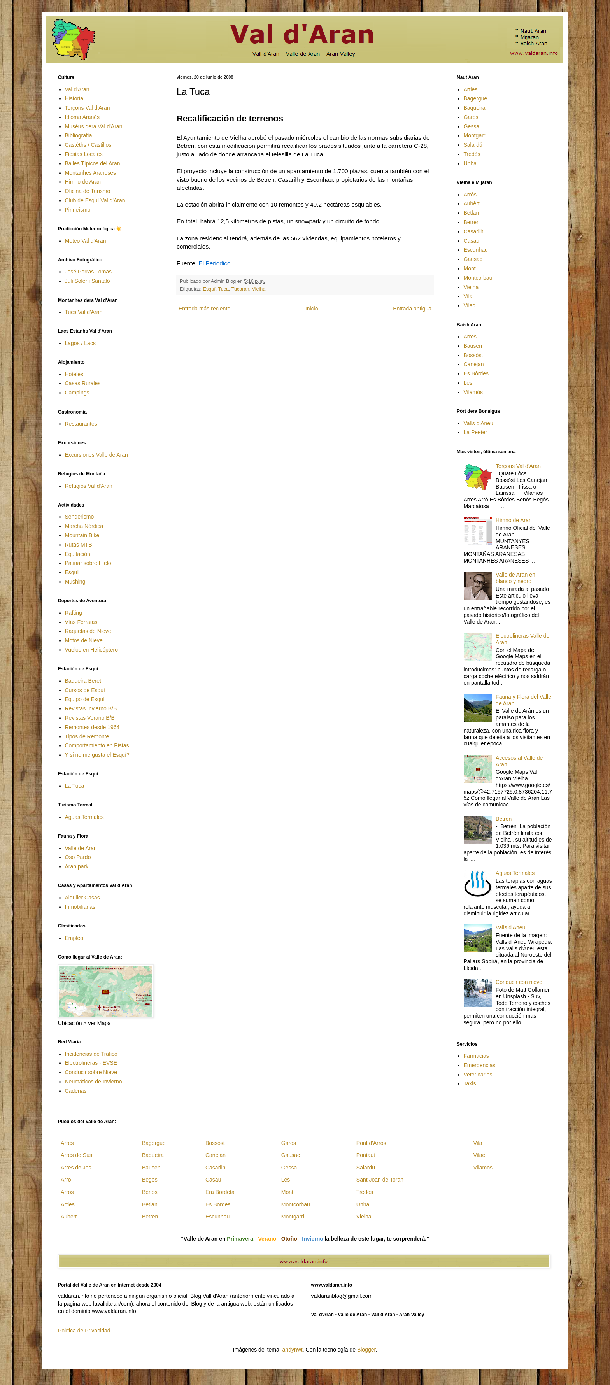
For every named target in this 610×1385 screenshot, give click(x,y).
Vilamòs (473, 392)
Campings (77, 392)
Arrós (470, 194)
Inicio (311, 308)
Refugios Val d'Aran (88, 486)
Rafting (73, 613)
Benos (150, 1192)
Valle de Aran (81, 848)
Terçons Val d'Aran (87, 108)
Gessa (471, 126)
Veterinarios (478, 1074)
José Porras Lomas (88, 271)
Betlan (471, 213)
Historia (74, 98)
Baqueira (475, 108)
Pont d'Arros (371, 1143)
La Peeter (475, 432)
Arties (471, 89)
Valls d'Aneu (478, 423)
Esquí (209, 289)
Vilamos (483, 1167)
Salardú (473, 145)
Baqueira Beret (83, 681)
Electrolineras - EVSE (91, 1063)
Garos (471, 117)
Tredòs (472, 154)
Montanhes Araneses (90, 173)
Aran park (77, 866)
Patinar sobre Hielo (88, 563)
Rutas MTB (78, 545)
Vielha (259, 289)
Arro (66, 1179)
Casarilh (474, 231)
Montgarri (475, 135)
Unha (470, 163)
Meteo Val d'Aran (85, 241)
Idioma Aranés (82, 117)
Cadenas (76, 1091)
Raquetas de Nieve (88, 631)
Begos (150, 1179)
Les (468, 383)
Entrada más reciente (204, 308)
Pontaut (365, 1155)
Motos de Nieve (84, 640)
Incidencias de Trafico (91, 1054)
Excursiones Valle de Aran (96, 455)
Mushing (75, 582)
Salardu (365, 1167)
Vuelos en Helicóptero (91, 650)
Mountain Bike (82, 535)
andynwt (292, 1349)
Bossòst (473, 355)
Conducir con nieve (519, 982)
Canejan (474, 364)
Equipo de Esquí (85, 699)
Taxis (470, 1083)
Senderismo (79, 517)
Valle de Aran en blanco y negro (515, 578)
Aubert (69, 1216)
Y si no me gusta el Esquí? (97, 755)
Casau (471, 241)
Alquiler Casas (82, 897)
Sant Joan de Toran (379, 1179)
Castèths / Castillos (88, 145)
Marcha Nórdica (84, 526)
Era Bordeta (220, 1192)
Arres (470, 336)
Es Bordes (218, 1204)
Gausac (473, 259)
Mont (470, 268)
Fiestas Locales (84, 154)
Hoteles (74, 374)
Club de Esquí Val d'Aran (95, 200)
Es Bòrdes (476, 373)
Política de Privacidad (84, 1330)
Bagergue (475, 98)
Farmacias (476, 1056)
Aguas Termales (84, 817)
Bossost (215, 1143)
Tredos (364, 1192)
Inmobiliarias (80, 907)
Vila (468, 296)
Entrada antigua (412, 308)
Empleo (74, 938)
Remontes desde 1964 (92, 727)
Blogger (366, 1349)
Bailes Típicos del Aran (92, 163)
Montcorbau (478, 278)
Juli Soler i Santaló (87, 281)
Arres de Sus (76, 1155)
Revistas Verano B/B (90, 718)
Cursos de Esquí (85, 690)
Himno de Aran (83, 182)
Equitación (77, 554)
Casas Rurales (83, 383)
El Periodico (214, 263)
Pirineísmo (78, 210)
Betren (472, 222)
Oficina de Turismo (87, 191)
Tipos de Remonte (87, 736)
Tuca (223, 289)
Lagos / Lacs (80, 343)
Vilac (469, 305)
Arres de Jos (76, 1167)
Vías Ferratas (81, 622)
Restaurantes (81, 424)
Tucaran (240, 289)
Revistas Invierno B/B (91, 708)
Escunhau (476, 250)
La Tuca (74, 786)
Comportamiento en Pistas (97, 745)
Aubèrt (472, 203)
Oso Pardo (78, 857)
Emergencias (480, 1065)
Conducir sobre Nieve (91, 1072)
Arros (67, 1192)
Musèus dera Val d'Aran (94, 126)
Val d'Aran (77, 89)
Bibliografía (78, 135)
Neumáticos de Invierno (93, 1081)
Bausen (473, 346)
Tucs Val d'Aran (84, 312)
